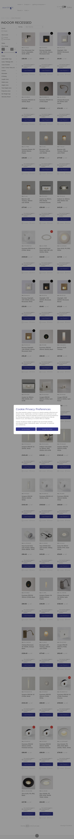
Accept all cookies (47, 429)
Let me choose (26, 429)
